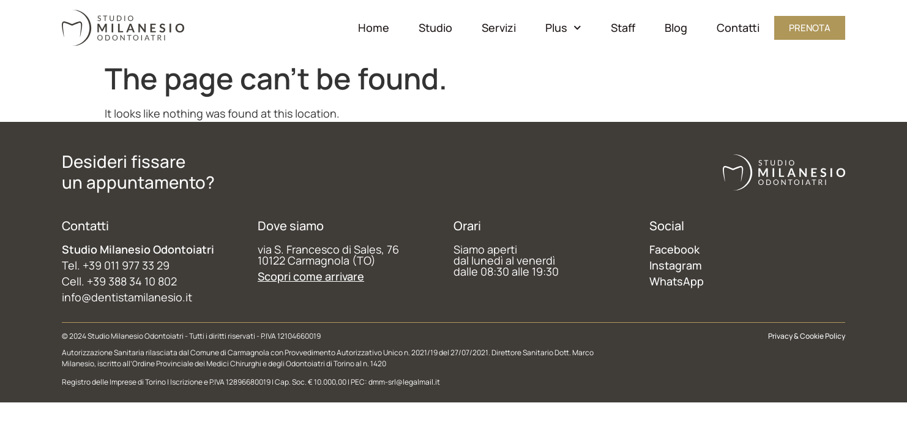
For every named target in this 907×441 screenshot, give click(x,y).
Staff (623, 27)
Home (373, 27)
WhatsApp (676, 281)
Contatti (738, 27)
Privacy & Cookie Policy (806, 336)
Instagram (675, 265)
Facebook (674, 249)
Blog (676, 27)
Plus (563, 27)
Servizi (499, 27)
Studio (435, 27)
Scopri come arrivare (311, 276)
